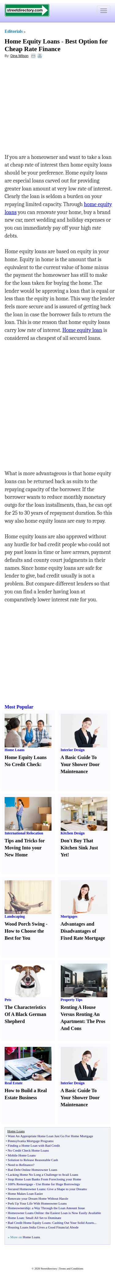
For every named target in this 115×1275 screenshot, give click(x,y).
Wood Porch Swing (24, 924)
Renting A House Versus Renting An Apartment (80, 1014)
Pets (8, 1000)
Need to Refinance (20, 1165)
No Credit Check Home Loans (28, 1150)
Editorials (14, 31)
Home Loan (16, 1218)
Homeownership (19, 1208)
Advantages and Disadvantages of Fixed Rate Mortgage (83, 931)
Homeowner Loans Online (26, 1213)
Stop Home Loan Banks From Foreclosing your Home (44, 1179)
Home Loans (15, 750)
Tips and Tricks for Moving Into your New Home (25, 847)
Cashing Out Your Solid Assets (73, 1222)
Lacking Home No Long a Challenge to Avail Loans (43, 1174)
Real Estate (13, 1083)
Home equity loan (82, 330)
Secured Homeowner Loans (26, 1189)
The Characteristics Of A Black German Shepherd (25, 1014)
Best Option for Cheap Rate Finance (56, 45)
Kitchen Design (73, 833)
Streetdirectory (49, 1268)
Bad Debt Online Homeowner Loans (32, 1170)
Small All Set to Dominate (43, 1218)
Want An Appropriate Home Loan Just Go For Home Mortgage (50, 1136)
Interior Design (73, 750)
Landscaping (15, 916)
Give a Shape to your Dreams (67, 1189)
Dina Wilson (19, 56)
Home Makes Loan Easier (25, 1193)
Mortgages (69, 916)
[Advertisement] (54, 107)
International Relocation (24, 833)
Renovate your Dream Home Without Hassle (38, 1198)
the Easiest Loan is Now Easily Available (73, 1213)
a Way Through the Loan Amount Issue (58, 1208)
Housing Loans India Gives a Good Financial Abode (43, 1227)
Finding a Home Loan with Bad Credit (34, 1145)
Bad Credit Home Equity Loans (29, 1222)
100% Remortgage (20, 1184)
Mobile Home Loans (22, 1155)
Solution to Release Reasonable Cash (33, 1160)
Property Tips (71, 1000)
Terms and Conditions (71, 1268)
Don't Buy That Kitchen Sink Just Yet (79, 847)
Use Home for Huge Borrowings (58, 1184)
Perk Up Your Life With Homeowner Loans (37, 1203)
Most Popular (19, 706)
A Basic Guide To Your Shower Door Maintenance (80, 764)
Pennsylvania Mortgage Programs (30, 1141)
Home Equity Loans (32, 41)
